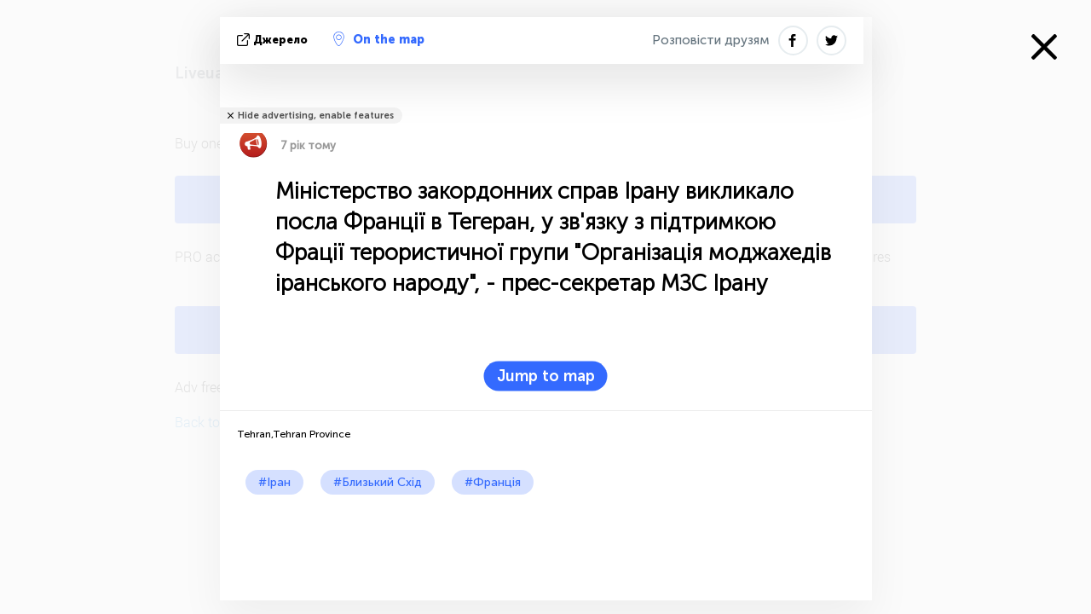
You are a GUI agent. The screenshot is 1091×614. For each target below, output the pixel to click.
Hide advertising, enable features (316, 115)
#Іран (274, 482)
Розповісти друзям (711, 40)
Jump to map (546, 376)
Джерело (274, 39)
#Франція (493, 482)
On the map (378, 39)
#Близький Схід (377, 482)
